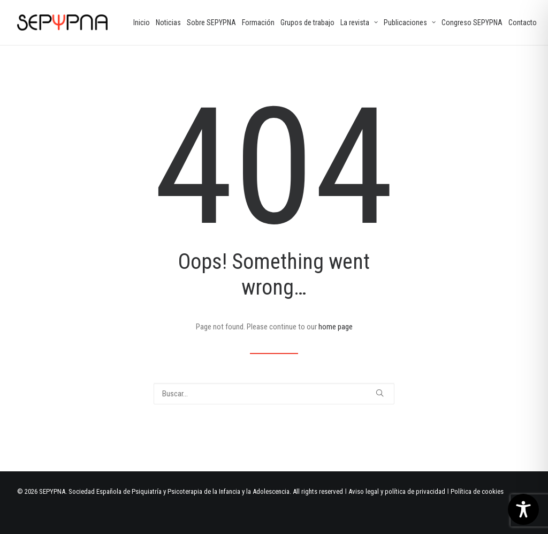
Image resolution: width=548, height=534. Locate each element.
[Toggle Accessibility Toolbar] (523, 509)
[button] (380, 393)
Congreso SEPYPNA (472, 22)
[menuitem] (141, 22)
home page (335, 327)
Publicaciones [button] (410, 22)
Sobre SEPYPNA (211, 22)
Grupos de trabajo (307, 22)
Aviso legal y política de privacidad (396, 491)
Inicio (141, 22)
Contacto (522, 22)
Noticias (168, 22)
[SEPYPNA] (62, 22)
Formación (258, 22)
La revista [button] (359, 22)
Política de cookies (477, 491)
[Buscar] (274, 393)
